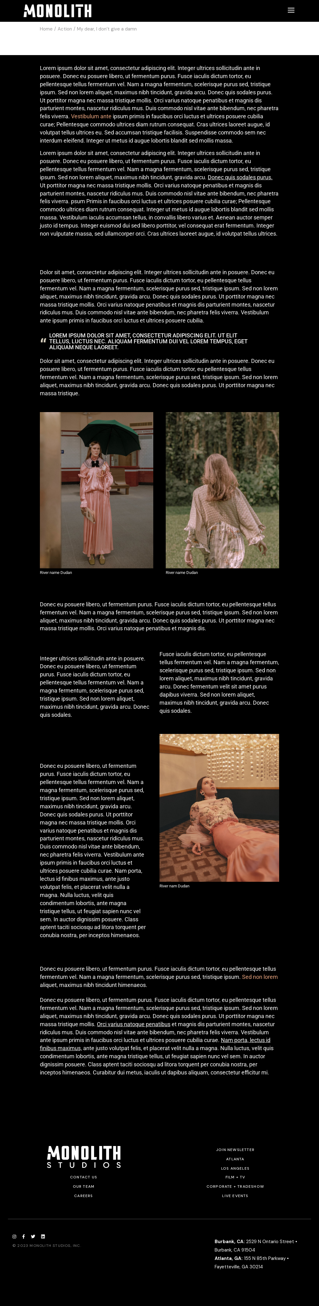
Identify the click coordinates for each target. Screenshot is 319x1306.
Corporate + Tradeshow (235, 1186)
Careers (83, 1195)
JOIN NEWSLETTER (235, 1149)
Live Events (235, 1195)
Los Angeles (235, 1168)
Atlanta (235, 1159)
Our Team (84, 1186)
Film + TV (235, 1177)
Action (65, 29)
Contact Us (83, 1177)
